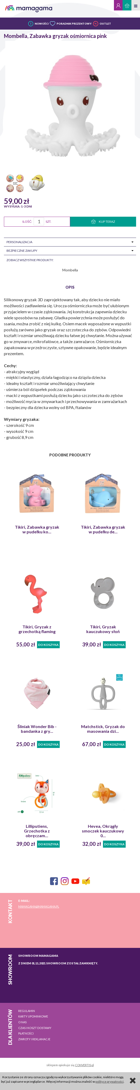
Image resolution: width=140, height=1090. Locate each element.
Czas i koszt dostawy (34, 1028)
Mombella (70, 270)
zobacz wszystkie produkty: (30, 260)
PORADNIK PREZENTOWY (74, 23)
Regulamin (26, 1011)
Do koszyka (48, 645)
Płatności (26, 1033)
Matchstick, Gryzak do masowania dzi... (103, 729)
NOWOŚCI (41, 23)
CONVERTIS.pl (84, 1065)
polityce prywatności (109, 1081)
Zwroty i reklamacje (34, 1039)
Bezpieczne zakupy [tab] (22, 251)
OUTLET (105, 23)
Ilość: (27, 221)
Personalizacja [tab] (19, 242)
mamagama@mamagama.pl (38, 906)
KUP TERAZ (103, 221)
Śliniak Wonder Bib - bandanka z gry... (37, 729)
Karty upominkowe (33, 1016)
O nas (22, 1022)
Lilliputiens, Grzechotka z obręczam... (37, 831)
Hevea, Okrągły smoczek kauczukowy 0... (103, 831)
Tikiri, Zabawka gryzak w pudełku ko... (37, 529)
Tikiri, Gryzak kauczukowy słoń (103, 629)
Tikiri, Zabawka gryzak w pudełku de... (103, 529)
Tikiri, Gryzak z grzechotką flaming (37, 629)
